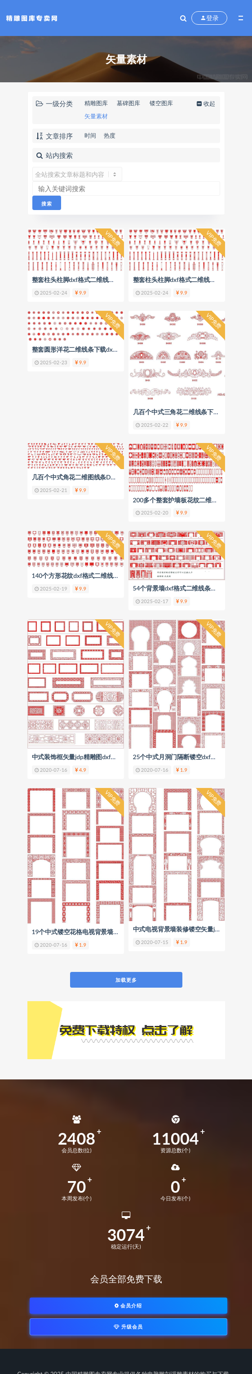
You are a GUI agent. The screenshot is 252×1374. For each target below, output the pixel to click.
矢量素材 (96, 116)
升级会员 (128, 1326)
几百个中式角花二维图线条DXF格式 (81, 477)
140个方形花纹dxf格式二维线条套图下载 (88, 575)
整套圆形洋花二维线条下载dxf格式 (80, 349)
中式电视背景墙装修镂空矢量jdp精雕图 (186, 929)
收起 (205, 103)
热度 (109, 135)
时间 (90, 135)
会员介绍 (128, 1305)
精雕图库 (96, 103)
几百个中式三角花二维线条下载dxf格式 (187, 412)
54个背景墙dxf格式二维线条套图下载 (184, 588)
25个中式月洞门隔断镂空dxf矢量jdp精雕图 (191, 757)
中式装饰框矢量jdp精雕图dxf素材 (78, 757)
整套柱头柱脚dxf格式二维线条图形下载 (86, 279)
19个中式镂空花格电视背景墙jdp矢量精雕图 (92, 931)
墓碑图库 (128, 103)
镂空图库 (161, 103)
